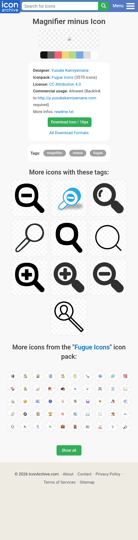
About (68, 474)
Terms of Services (60, 482)
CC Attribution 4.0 (65, 84)
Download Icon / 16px (69, 122)
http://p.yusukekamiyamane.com (67, 98)
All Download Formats (69, 132)
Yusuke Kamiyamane (70, 70)
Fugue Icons (63, 77)
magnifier (54, 153)
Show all (69, 450)
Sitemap (87, 482)
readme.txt (64, 111)
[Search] (103, 6)
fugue (98, 153)
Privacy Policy (108, 474)
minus (78, 153)
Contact (85, 474)
